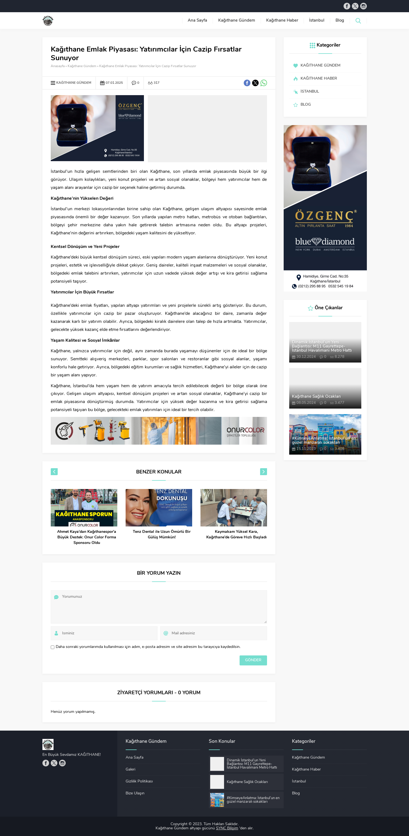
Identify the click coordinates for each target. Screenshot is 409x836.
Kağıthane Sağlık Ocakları (316, 397)
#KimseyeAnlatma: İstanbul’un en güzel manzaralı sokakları (324, 441)
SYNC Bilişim (227, 828)
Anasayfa (58, 66)
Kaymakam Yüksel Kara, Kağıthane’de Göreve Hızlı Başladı (236, 534)
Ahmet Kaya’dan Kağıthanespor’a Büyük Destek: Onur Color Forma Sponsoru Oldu (86, 537)
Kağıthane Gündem (82, 66)
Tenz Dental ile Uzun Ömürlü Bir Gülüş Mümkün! (161, 534)
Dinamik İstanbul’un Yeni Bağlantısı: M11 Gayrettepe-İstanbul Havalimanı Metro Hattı (322, 346)
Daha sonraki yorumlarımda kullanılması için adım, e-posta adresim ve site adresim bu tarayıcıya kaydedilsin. (148, 647)
